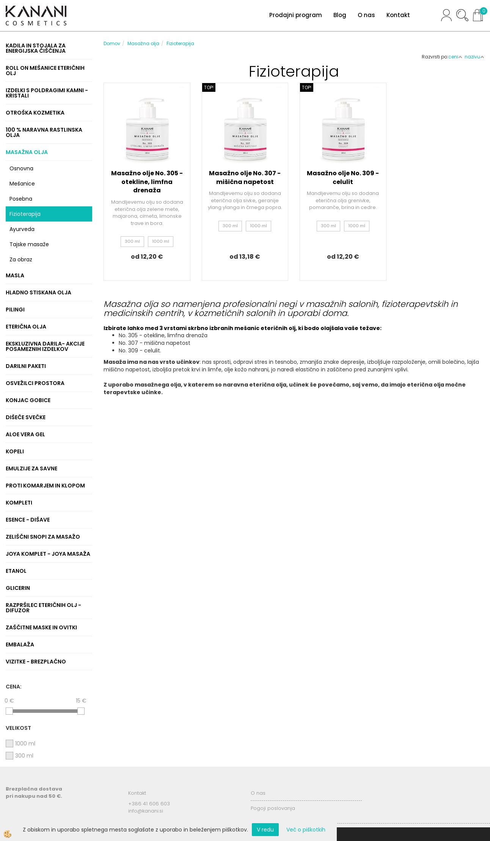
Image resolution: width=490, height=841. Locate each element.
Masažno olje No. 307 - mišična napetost (245, 177)
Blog (339, 15)
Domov (112, 43)
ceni (455, 56)
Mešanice (22, 183)
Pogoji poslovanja (273, 808)
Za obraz (20, 259)
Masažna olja (143, 43)
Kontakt (398, 15)
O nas (366, 15)
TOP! (209, 87)
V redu (265, 829)
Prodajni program (295, 15)
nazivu (474, 56)
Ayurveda (22, 229)
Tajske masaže (29, 244)
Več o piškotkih (305, 829)
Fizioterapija (25, 214)
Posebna (20, 199)
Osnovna (21, 168)
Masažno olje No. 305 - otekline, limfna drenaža (147, 182)
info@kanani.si (145, 810)
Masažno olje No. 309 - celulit (343, 177)
